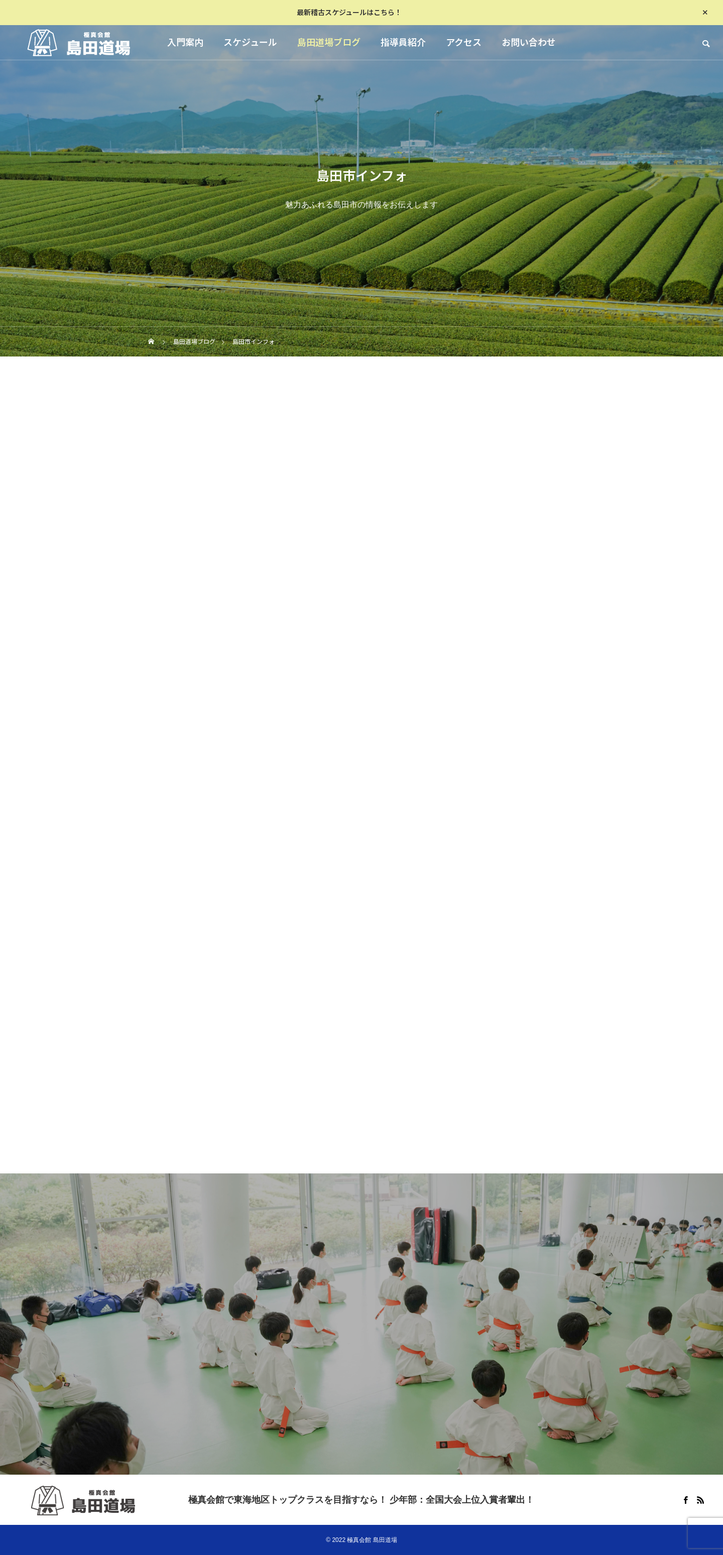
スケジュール (250, 42)
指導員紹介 (403, 42)
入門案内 (185, 42)
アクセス (463, 42)
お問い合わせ (529, 42)
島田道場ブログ (328, 42)
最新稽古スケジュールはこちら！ (349, 13)
